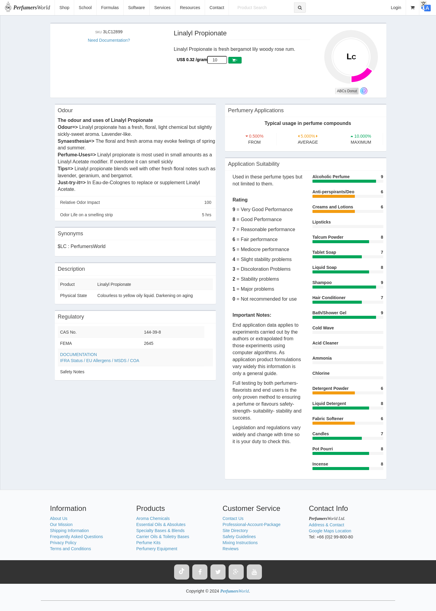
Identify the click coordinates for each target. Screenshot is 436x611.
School (85, 7)
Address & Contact (326, 524)
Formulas (110, 7)
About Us (59, 518)
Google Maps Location (330, 530)
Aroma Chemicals (153, 518)
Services (162, 7)
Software (136, 7)
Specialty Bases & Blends (160, 530)
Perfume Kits (148, 542)
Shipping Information (69, 530)
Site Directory (235, 530)
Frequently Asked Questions (76, 536)
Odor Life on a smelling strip (136, 215)
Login (396, 7)
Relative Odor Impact (136, 202)
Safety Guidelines (239, 536)
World (31, 8)
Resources (190, 7)
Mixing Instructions (240, 542)
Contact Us (233, 518)
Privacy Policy (63, 542)
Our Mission (61, 524)
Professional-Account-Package (251, 524)
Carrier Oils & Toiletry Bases (162, 536)
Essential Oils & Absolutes (161, 524)
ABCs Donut (347, 91)
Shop (64, 7)
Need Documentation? (109, 40)
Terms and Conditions (70, 548)
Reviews (231, 548)
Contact (217, 7)
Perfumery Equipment (156, 548)
